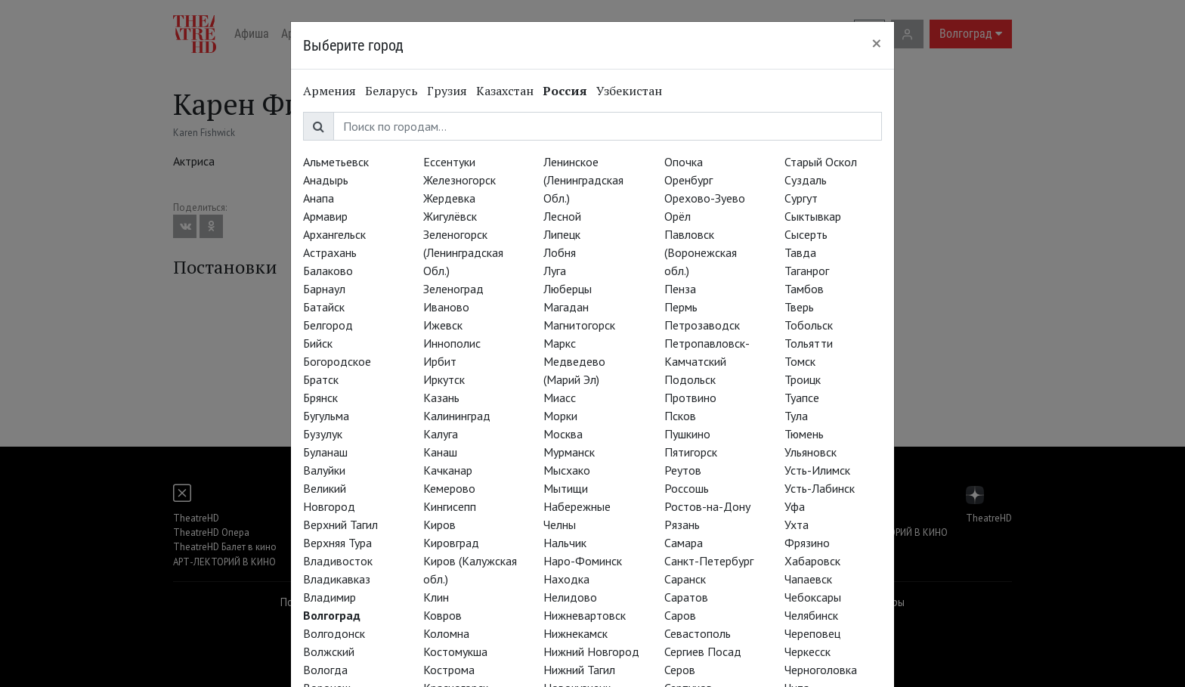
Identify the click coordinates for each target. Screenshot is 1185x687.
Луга (554, 270)
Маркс (559, 343)
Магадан (566, 306)
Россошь (686, 488)
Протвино (690, 397)
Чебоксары (812, 597)
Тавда (800, 252)
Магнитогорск (579, 325)
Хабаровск (812, 560)
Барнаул (324, 288)
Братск (321, 379)
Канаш (440, 452)
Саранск (685, 578)
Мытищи (565, 488)
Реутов (682, 470)
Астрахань (330, 252)
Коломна (446, 633)
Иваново (446, 306)
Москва (563, 433)
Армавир (325, 216)
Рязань (682, 524)
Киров (439, 524)
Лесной (562, 216)
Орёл (677, 216)
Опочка (683, 161)
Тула (796, 415)
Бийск (318, 343)
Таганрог (806, 270)
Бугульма (326, 415)
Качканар (447, 470)
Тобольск (808, 325)
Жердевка (449, 198)
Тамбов (804, 288)
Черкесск (807, 651)
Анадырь (325, 179)
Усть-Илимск (817, 470)
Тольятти (808, 343)
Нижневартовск (584, 615)
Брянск (320, 397)
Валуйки (324, 470)
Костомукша (455, 651)
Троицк (802, 379)
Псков (680, 415)
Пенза (680, 288)
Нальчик (564, 542)
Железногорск (459, 179)
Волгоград (331, 615)
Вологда (325, 669)
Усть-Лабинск (819, 488)
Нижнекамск (575, 633)
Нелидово (570, 597)
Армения (329, 90)
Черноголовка (820, 669)
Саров (680, 615)
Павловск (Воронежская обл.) (700, 252)
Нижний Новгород (591, 651)
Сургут (801, 198)
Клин (436, 597)
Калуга (440, 433)
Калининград (456, 415)
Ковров (442, 615)
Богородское (337, 361)
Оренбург (688, 179)
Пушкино (687, 433)
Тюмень (804, 433)
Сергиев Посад (702, 651)
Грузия (447, 90)
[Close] (876, 43)
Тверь (799, 306)
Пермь (681, 306)
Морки (560, 415)
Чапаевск (808, 578)
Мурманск (569, 452)
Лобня (559, 252)
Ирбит (439, 361)
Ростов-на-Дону (707, 506)
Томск (799, 361)
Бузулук (322, 433)
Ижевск (443, 325)
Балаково (328, 270)
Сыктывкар (812, 216)
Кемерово (449, 488)
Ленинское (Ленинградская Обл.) (583, 180)
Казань (441, 397)
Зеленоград (453, 288)
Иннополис (452, 343)
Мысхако (566, 470)
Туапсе (801, 397)
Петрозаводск (702, 325)
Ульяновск (810, 452)
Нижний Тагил (579, 669)
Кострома (449, 669)
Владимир (329, 597)
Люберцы (567, 288)
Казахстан (505, 90)
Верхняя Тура (337, 542)
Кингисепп (449, 506)
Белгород (328, 325)
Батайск (324, 306)
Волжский (328, 651)
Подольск (690, 379)
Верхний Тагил (340, 524)
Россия (565, 90)
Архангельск (334, 234)
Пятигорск (690, 452)
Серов (679, 669)
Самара (683, 542)
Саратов (686, 597)
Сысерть (806, 234)
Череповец (812, 633)
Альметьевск (336, 161)
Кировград (451, 542)
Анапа (318, 198)
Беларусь (391, 90)
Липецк (561, 234)
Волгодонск (334, 633)
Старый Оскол (820, 161)
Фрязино (807, 542)
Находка (566, 578)
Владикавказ (336, 578)
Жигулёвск (450, 216)
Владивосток (338, 560)
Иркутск (444, 379)
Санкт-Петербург (708, 560)
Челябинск (811, 615)
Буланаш (325, 452)
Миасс (559, 397)
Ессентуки (449, 161)
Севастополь (697, 633)
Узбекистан (629, 90)
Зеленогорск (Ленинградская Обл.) (463, 252)
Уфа (794, 506)
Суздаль (805, 179)
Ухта (796, 524)
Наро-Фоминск (582, 560)
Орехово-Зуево (704, 198)
